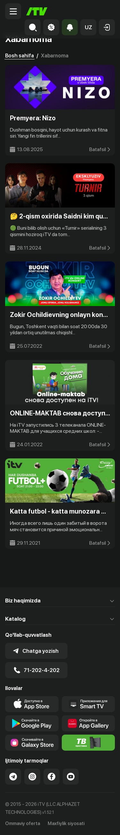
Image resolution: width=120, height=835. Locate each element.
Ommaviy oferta (22, 823)
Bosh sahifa (19, 56)
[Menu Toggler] (13, 11)
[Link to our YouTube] (71, 777)
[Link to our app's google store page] (32, 723)
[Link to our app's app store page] (32, 704)
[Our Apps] (88, 704)
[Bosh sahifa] (36, 11)
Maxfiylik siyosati (66, 823)
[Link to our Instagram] (32, 777)
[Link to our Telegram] (13, 777)
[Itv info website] (88, 743)
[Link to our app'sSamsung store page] (32, 743)
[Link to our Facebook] (52, 777)
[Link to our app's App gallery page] (88, 723)
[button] (88, 27)
